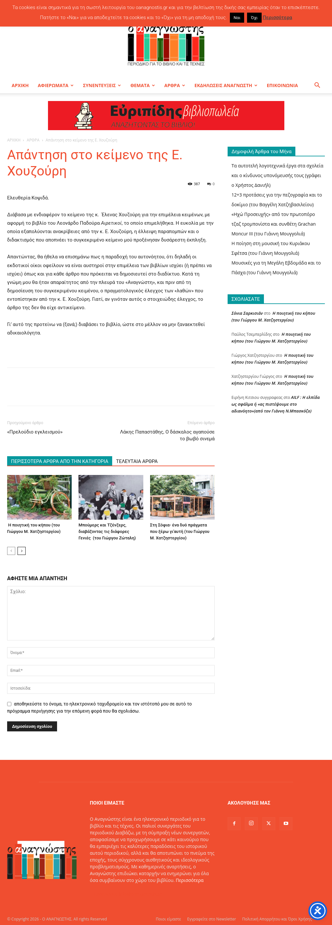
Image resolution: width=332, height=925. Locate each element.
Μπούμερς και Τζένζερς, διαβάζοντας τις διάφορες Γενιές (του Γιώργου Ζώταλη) (107, 531)
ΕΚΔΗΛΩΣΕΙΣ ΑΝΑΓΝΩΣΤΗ (226, 85)
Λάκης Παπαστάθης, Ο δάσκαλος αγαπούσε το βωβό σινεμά (167, 435)
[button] (317, 86)
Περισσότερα (190, 880)
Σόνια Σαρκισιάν (247, 313)
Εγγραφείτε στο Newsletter (211, 919)
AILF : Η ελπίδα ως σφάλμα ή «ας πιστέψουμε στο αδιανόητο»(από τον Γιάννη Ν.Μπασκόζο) (275, 404)
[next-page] (22, 551)
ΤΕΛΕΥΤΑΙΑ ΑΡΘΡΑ (137, 461)
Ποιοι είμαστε (168, 919)
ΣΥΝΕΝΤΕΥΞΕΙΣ (102, 85)
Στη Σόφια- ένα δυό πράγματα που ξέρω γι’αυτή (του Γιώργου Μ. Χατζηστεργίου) (179, 531)
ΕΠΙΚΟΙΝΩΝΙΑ (282, 85)
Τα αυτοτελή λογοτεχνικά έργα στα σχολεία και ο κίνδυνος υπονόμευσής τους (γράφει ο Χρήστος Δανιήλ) (277, 175)
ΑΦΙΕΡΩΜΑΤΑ (56, 85)
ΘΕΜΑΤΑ (142, 85)
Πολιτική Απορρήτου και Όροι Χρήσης (277, 919)
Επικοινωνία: (104, 894)
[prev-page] (11, 551)
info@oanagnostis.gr (140, 894)
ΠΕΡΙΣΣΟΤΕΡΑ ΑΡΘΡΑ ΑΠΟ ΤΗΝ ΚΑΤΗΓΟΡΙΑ (59, 461)
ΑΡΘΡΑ (174, 85)
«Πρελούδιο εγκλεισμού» (35, 432)
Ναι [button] (237, 17)
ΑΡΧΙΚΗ (20, 85)
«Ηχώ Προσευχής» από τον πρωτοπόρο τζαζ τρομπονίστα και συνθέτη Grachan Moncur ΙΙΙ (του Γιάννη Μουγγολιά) (273, 224)
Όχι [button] (254, 17)
